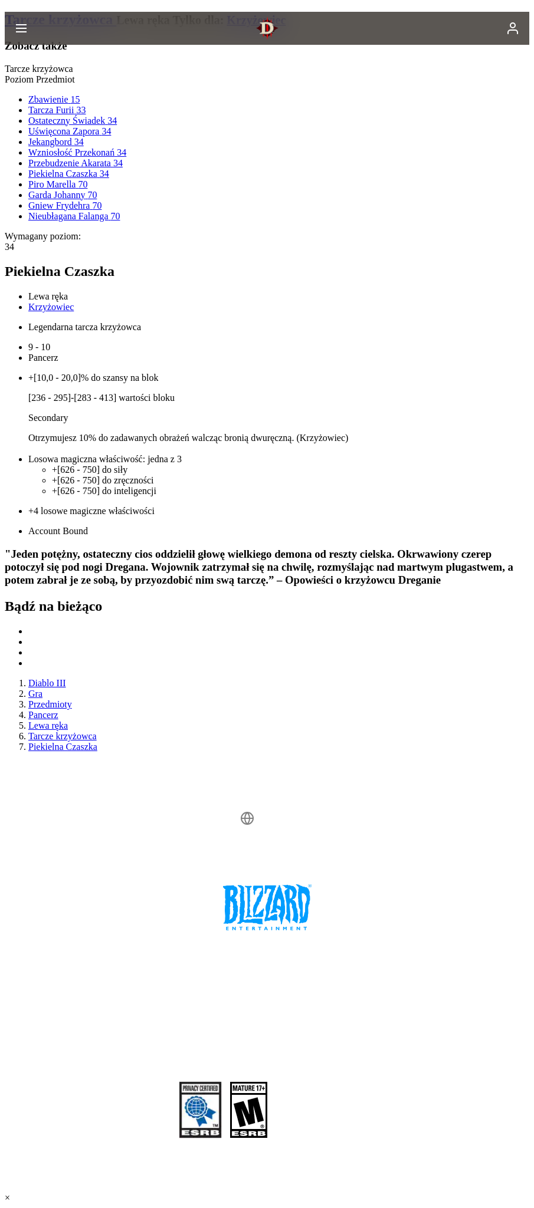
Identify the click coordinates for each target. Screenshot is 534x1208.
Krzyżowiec (51, 307)
